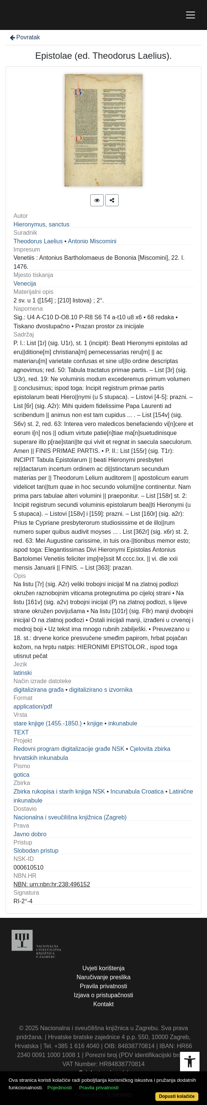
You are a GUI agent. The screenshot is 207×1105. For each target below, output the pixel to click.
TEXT (21, 732)
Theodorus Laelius (38, 241)
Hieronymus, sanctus (41, 224)
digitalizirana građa (38, 690)
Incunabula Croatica (137, 791)
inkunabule (122, 723)
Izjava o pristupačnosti (103, 995)
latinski (22, 673)
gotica (21, 774)
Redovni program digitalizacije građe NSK (68, 749)
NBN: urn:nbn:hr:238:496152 (51, 884)
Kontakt (103, 1004)
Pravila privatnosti (103, 986)
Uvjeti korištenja (103, 968)
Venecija (24, 283)
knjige (95, 723)
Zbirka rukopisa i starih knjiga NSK (59, 791)
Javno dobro (29, 834)
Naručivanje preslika (103, 977)
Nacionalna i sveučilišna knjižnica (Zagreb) (70, 817)
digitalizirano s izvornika (101, 690)
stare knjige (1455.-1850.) (47, 723)
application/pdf (32, 706)
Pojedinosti (60, 1087)
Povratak (24, 37)
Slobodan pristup (35, 850)
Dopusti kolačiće (177, 1096)
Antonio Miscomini (92, 241)
